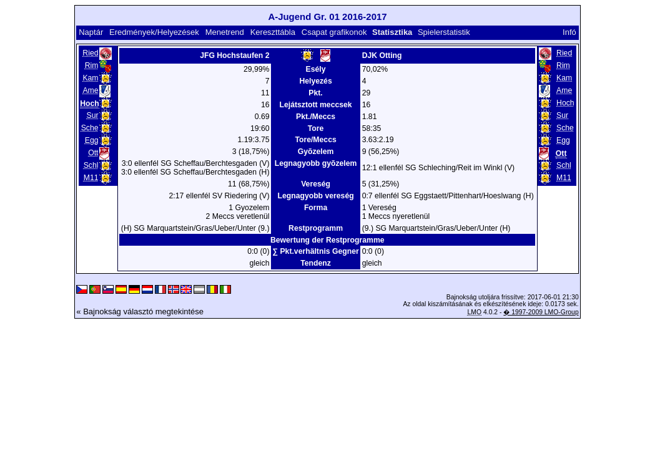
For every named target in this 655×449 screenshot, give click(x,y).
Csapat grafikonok (334, 32)
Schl (91, 165)
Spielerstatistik (445, 32)
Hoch (565, 103)
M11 (91, 177)
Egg (92, 140)
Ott (93, 152)
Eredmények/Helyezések (154, 32)
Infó (569, 32)
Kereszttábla (272, 32)
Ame (90, 90)
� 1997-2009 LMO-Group (540, 312)
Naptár (91, 32)
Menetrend (224, 32)
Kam (90, 78)
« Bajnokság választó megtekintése (140, 311)
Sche (90, 127)
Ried (90, 53)
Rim (92, 65)
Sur (92, 115)
